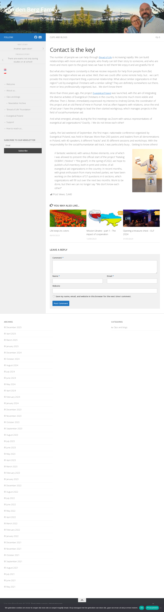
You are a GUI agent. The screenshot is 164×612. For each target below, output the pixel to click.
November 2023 (14, 415)
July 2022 (10, 497)
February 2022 (13, 529)
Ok (141, 608)
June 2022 (11, 504)
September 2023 (14, 428)
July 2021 (10, 573)
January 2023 (12, 479)
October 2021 (13, 554)
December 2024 (14, 352)
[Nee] (160, 607)
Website (56, 285)
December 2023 (14, 409)
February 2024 (13, 396)
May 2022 (10, 510)
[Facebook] (35, 37)
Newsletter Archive (17, 103)
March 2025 (11, 339)
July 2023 (10, 441)
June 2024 (11, 377)
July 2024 (10, 371)
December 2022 (14, 485)
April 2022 (11, 516)
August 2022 (12, 491)
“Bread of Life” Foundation (18, 109)
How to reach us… (14, 128)
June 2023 (11, 447)
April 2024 (11, 390)
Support (10, 122)
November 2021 (14, 548)
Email (110, 275)
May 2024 (10, 384)
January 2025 (12, 346)
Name (56, 275)
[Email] (40, 37)
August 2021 (12, 567)
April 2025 (11, 333)
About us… (11, 90)
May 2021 (10, 586)
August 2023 (12, 434)
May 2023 (10, 453)
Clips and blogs (59, 37)
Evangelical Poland (103, 93)
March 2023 (11, 466)
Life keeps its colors (59, 230)
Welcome (10, 84)
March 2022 (11, 523)
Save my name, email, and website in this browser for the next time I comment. (93, 296)
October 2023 (13, 422)
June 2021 (11, 580)
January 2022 (12, 535)
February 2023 (13, 472)
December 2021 (14, 542)
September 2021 (14, 561)
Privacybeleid (152, 608)
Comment (58, 257)
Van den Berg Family (31, 9)
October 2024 (13, 358)
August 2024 (12, 365)
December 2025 (14, 327)
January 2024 (12, 403)
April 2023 (11, 460)
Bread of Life (106, 57)
